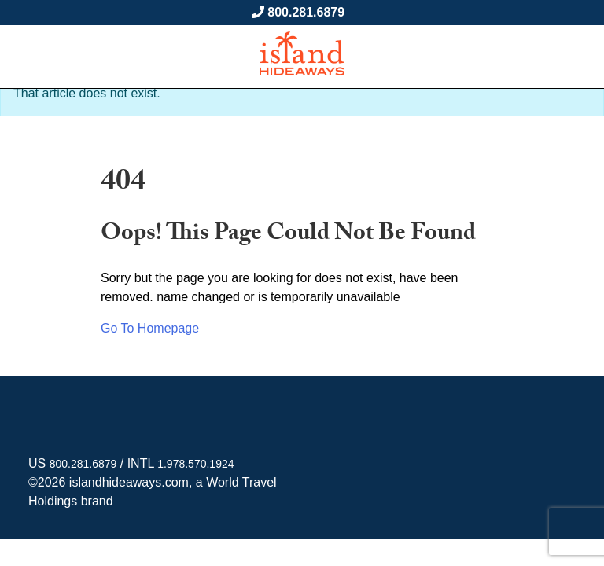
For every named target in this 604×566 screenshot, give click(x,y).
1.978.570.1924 (195, 464)
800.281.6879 (305, 12)
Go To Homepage (150, 328)
